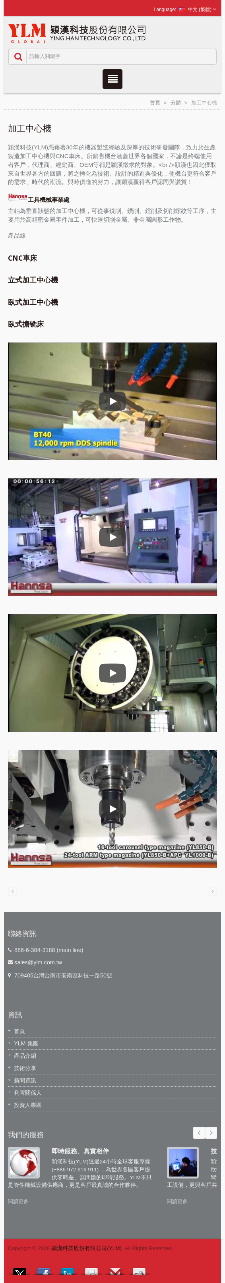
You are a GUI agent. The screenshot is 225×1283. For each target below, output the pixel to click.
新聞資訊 (25, 1080)
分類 (176, 103)
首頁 (155, 103)
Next (211, 1133)
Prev (199, 1133)
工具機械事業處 (39, 199)
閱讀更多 (18, 1201)
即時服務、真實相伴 (80, 1151)
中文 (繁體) (195, 9)
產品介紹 (25, 1056)
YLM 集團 (26, 1043)
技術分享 (25, 1068)
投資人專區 (28, 1105)
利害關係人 (28, 1092)
